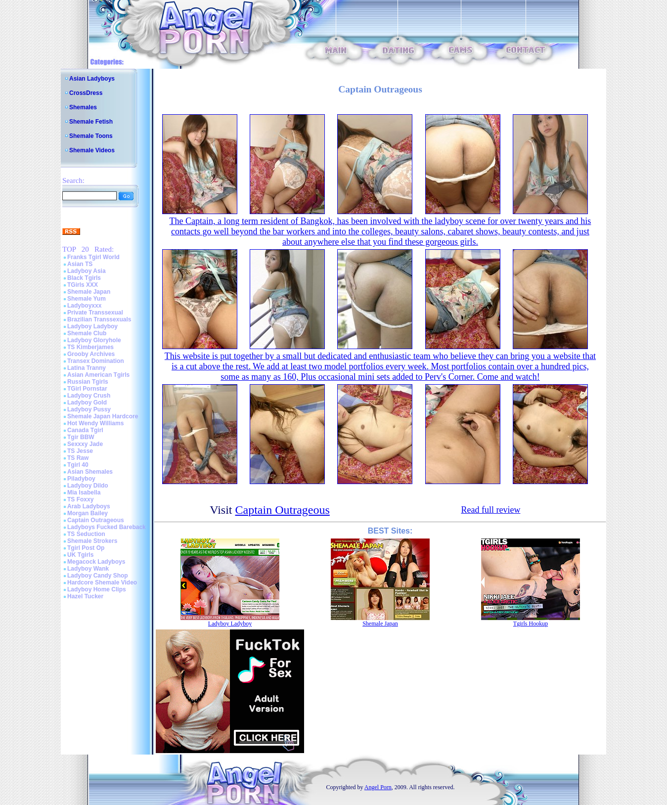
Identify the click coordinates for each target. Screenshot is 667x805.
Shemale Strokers (92, 540)
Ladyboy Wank (88, 568)
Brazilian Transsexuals (99, 319)
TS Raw (78, 457)
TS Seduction (86, 534)
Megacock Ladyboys (96, 561)
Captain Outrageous (95, 520)
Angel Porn (378, 787)
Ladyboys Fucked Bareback (106, 527)
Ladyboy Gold (87, 402)
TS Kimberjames (90, 347)
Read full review (490, 510)
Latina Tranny (86, 367)
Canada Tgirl (85, 430)
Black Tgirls (84, 277)
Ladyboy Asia (86, 271)
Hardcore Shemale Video (102, 582)
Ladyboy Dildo (87, 485)
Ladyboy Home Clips (96, 589)
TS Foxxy (80, 499)
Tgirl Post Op (85, 547)
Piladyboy (81, 478)
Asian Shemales (90, 471)
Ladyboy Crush (88, 395)
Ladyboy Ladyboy (92, 326)
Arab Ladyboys (88, 506)
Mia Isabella (83, 492)
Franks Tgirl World (93, 257)
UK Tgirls (80, 554)
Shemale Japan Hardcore (102, 416)
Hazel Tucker (85, 596)
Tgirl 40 (78, 464)
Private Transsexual (95, 312)
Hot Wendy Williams (95, 423)
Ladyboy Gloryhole (94, 340)
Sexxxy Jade (85, 444)
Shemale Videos (92, 150)
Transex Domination (95, 361)
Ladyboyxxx (84, 305)
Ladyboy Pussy (89, 409)
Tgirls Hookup (530, 623)
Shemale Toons (91, 136)
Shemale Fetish (91, 121)
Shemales (83, 107)
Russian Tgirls (87, 381)
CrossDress (85, 92)
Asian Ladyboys (92, 78)
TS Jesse (80, 450)
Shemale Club (86, 333)
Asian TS (79, 264)
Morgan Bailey (87, 513)
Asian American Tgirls (98, 374)
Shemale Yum (86, 298)
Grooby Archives (91, 354)
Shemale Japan (88, 291)
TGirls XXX (82, 284)
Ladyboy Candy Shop (97, 575)
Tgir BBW (80, 437)
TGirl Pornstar (87, 388)
